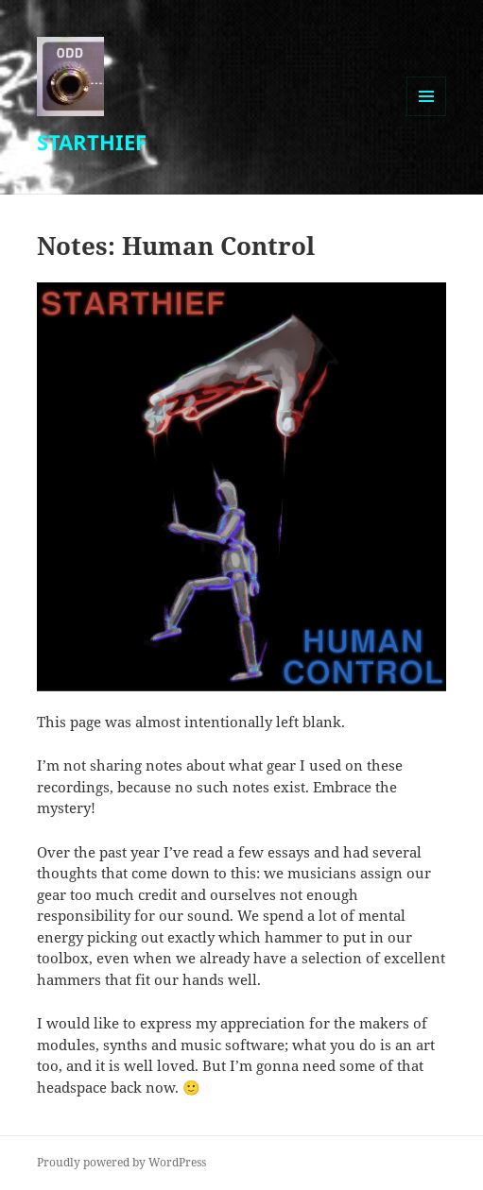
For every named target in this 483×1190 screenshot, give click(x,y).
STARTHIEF (92, 142)
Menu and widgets (426, 115)
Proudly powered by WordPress (121, 1162)
